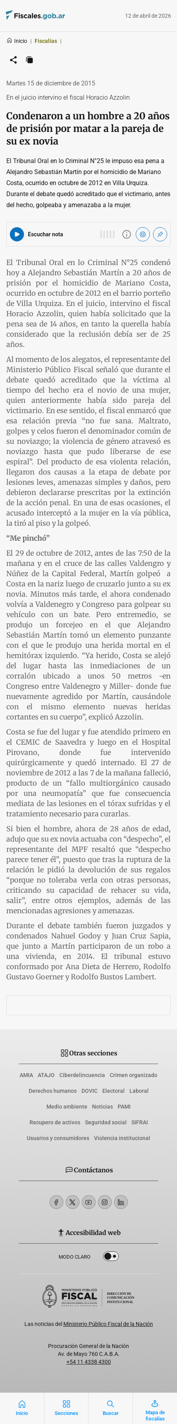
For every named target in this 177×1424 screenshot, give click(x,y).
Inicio (16, 41)
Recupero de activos (55, 1122)
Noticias (102, 1106)
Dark (110, 1257)
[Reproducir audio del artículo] (17, 234)
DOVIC (89, 1091)
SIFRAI (139, 1122)
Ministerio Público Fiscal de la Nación (108, 1324)
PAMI (124, 1106)
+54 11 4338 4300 (88, 1362)
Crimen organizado (133, 1075)
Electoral (113, 1091)
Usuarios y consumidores (58, 1138)
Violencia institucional (122, 1138)
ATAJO (46, 1075)
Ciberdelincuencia (82, 1075)
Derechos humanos (53, 1091)
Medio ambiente (66, 1106)
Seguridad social (106, 1122)
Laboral (139, 1091)
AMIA (26, 1075)
